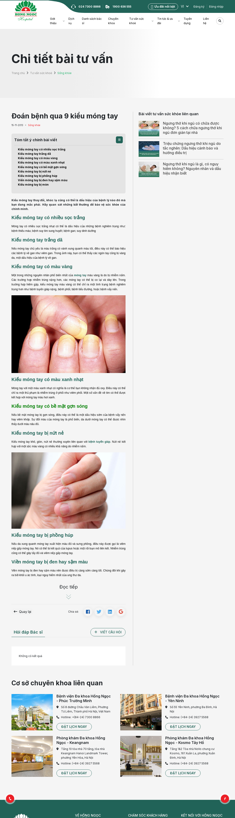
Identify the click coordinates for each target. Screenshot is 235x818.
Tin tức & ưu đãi (165, 21)
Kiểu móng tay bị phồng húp (37, 176)
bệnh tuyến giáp (99, 441)
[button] (119, 139)
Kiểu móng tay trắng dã (34, 153)
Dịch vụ (71, 21)
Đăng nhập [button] (216, 6)
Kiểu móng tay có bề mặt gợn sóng (42, 167)
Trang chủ (18, 73)
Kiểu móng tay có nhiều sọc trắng (41, 149)
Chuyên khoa (113, 21)
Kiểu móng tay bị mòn (33, 184)
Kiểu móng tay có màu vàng (38, 158)
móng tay (80, 275)
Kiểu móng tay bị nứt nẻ (34, 171)
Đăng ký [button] (198, 6)
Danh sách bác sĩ (92, 21)
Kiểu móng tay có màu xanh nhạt (41, 162)
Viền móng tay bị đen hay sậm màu (42, 180)
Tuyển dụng (188, 21)
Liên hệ (206, 21)
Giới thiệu (53, 21)
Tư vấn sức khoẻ (136, 21)
